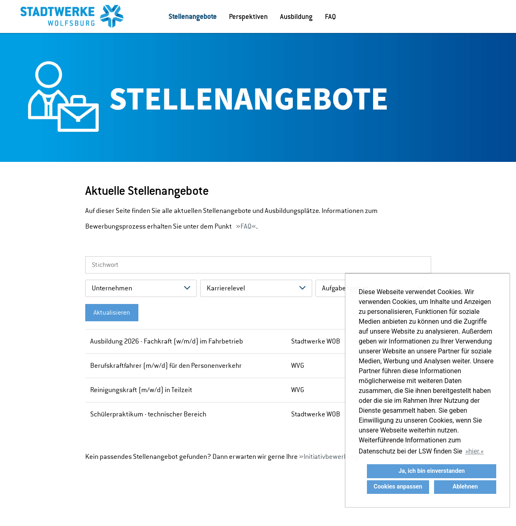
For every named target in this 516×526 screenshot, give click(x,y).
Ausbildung (296, 16)
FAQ (330, 16)
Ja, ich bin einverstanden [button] (431, 471)
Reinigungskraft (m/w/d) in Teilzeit (141, 390)
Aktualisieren (111, 313)
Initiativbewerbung (331, 456)
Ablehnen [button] (465, 486)
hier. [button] (474, 451)
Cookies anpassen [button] (398, 486)
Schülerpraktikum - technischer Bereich (148, 414)
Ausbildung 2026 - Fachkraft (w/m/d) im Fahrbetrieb (166, 341)
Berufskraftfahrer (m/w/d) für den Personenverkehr (166, 365)
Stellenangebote (192, 16)
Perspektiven (248, 16)
